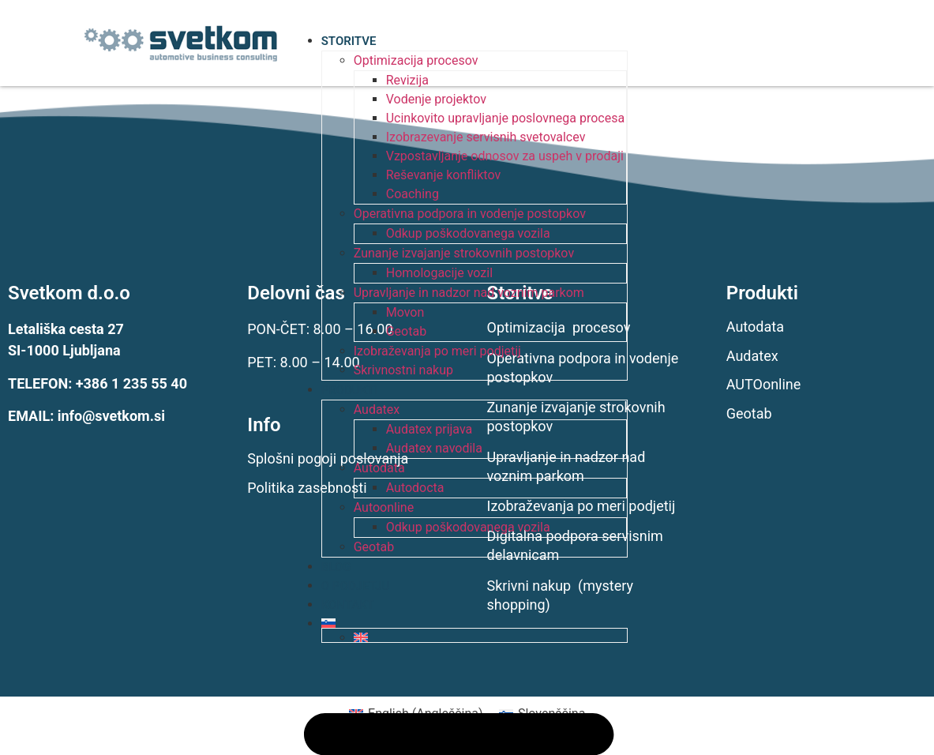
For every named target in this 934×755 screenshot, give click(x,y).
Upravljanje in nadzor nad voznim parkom (469, 292)
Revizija (407, 80)
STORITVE (349, 41)
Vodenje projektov (436, 99)
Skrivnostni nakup (403, 370)
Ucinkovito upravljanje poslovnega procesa (505, 118)
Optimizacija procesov (416, 60)
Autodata (379, 467)
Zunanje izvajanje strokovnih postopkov (464, 253)
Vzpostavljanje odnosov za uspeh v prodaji (505, 155)
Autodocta (415, 487)
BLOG (336, 567)
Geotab (406, 331)
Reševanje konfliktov (443, 174)
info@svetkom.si (111, 416)
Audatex (377, 409)
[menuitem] (474, 623)
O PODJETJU (355, 586)
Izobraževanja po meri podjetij (437, 351)
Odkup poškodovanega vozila (468, 233)
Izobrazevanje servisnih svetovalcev (486, 137)
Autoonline (384, 507)
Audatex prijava (429, 429)
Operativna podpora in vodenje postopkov (470, 213)
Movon (405, 312)
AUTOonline (763, 384)
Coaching (412, 193)
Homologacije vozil (439, 272)
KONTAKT (347, 605)
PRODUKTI (349, 390)
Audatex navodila (434, 448)
